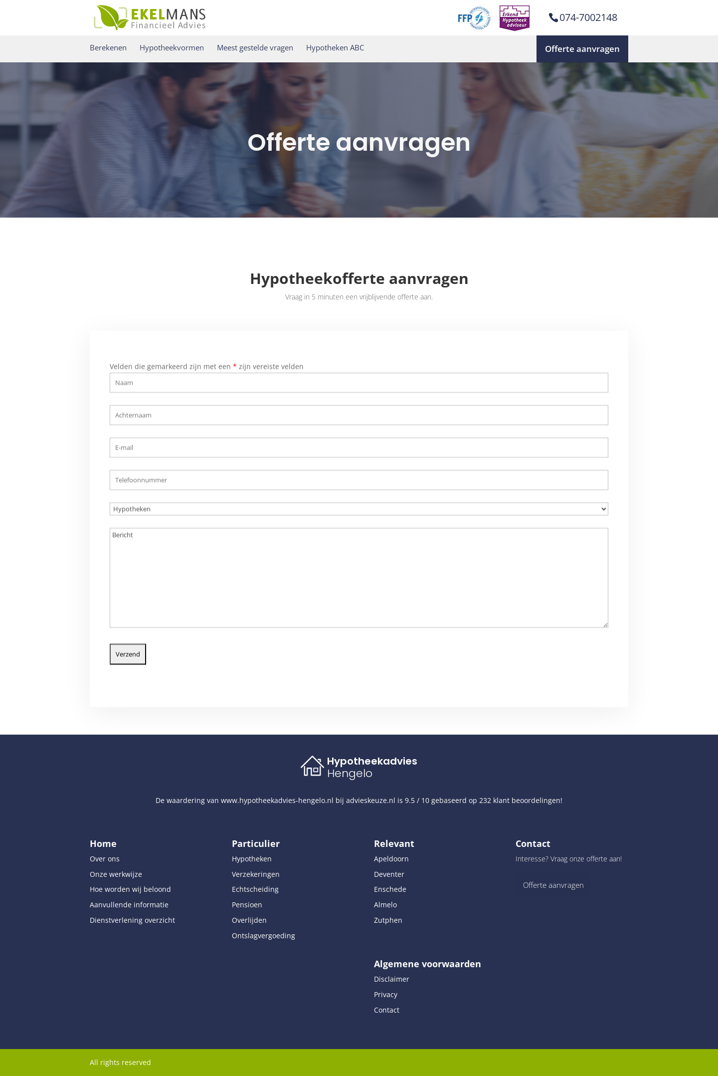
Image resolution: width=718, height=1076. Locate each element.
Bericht (359, 573)
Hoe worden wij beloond (130, 889)
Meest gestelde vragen (255, 47)
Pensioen (247, 904)
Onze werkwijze (116, 874)
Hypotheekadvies (372, 761)
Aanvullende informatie (129, 904)
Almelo (385, 904)
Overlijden (249, 920)
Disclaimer (391, 979)
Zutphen (388, 920)
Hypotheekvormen (172, 47)
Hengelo (349, 773)
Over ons (105, 858)
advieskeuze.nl (370, 800)
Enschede (390, 889)
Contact (386, 1010)
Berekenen (108, 47)
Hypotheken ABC (335, 47)
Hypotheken (252, 858)
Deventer (389, 874)
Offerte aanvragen (582, 48)
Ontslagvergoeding (263, 935)
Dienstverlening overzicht (132, 920)
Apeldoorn (391, 858)
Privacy (385, 994)
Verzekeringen (256, 874)
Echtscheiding (255, 889)
